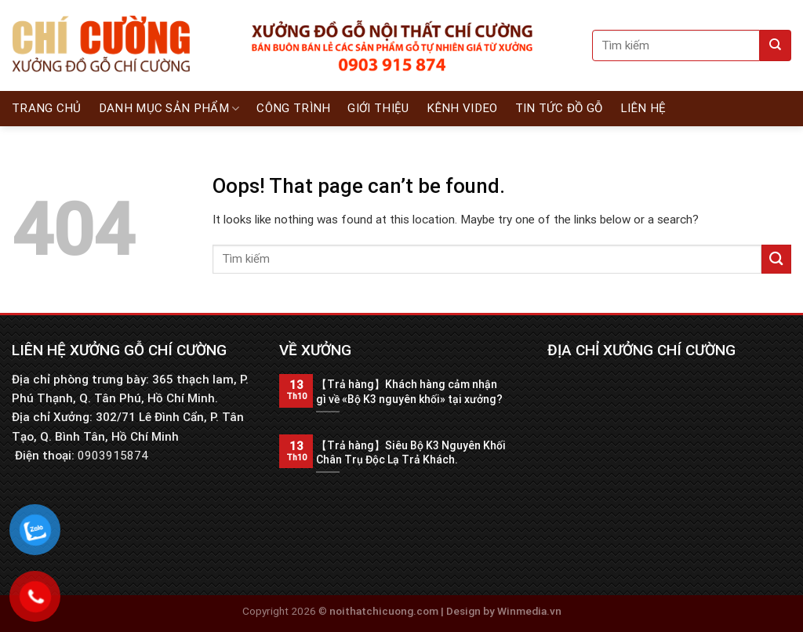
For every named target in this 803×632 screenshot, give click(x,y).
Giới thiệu (378, 108)
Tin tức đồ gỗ (559, 108)
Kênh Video (462, 108)
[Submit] (775, 45)
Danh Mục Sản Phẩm (169, 108)
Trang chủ (47, 108)
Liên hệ (643, 108)
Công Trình (293, 108)
